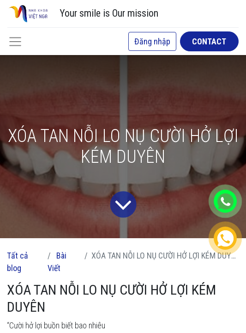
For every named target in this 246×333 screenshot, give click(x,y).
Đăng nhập (152, 41)
